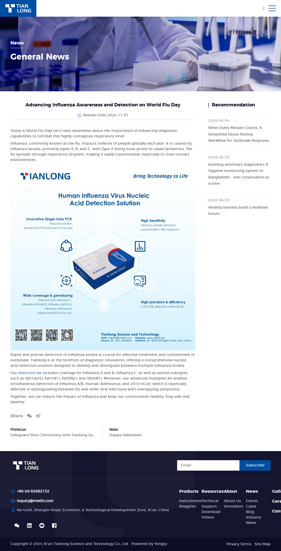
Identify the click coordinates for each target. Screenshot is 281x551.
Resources (213, 491)
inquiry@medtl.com (35, 501)
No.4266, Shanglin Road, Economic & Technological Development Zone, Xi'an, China (93, 510)
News (252, 491)
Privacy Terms (238, 544)
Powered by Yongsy (149, 544)
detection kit (30, 373)
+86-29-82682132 (33, 491)
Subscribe (255, 465)
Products (188, 491)
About (230, 491)
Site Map (263, 544)
